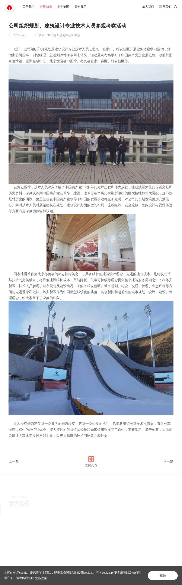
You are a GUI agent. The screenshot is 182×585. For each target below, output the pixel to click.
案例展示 (80, 6)
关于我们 (29, 6)
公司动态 (46, 6)
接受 (163, 575)
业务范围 (63, 6)
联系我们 (165, 6)
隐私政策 (41, 578)
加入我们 (148, 6)
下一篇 (168, 461)
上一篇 (14, 461)
